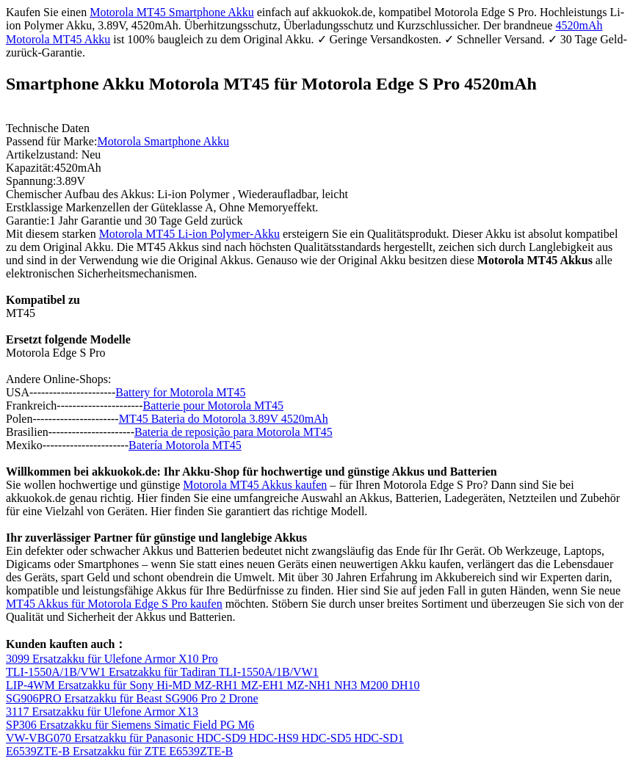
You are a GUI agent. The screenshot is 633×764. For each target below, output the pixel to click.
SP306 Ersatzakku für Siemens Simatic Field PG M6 (130, 724)
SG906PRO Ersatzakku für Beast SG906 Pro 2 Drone (132, 698)
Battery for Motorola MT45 (180, 392)
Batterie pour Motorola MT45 (213, 405)
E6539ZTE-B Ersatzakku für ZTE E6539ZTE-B (119, 751)
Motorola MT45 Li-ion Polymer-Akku (189, 234)
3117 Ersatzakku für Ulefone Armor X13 (102, 711)
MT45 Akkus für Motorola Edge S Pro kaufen (114, 603)
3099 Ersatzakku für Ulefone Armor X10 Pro (112, 658)
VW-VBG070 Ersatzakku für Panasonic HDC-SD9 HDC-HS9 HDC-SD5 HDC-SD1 (205, 738)
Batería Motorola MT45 (185, 445)
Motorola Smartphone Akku (163, 141)
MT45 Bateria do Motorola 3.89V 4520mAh (223, 418)
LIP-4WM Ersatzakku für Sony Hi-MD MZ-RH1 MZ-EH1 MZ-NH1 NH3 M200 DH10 (213, 685)
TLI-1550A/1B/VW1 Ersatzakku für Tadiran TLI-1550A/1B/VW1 (162, 672)
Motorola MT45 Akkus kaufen (255, 485)
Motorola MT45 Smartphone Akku (172, 12)
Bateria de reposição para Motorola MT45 (233, 432)
